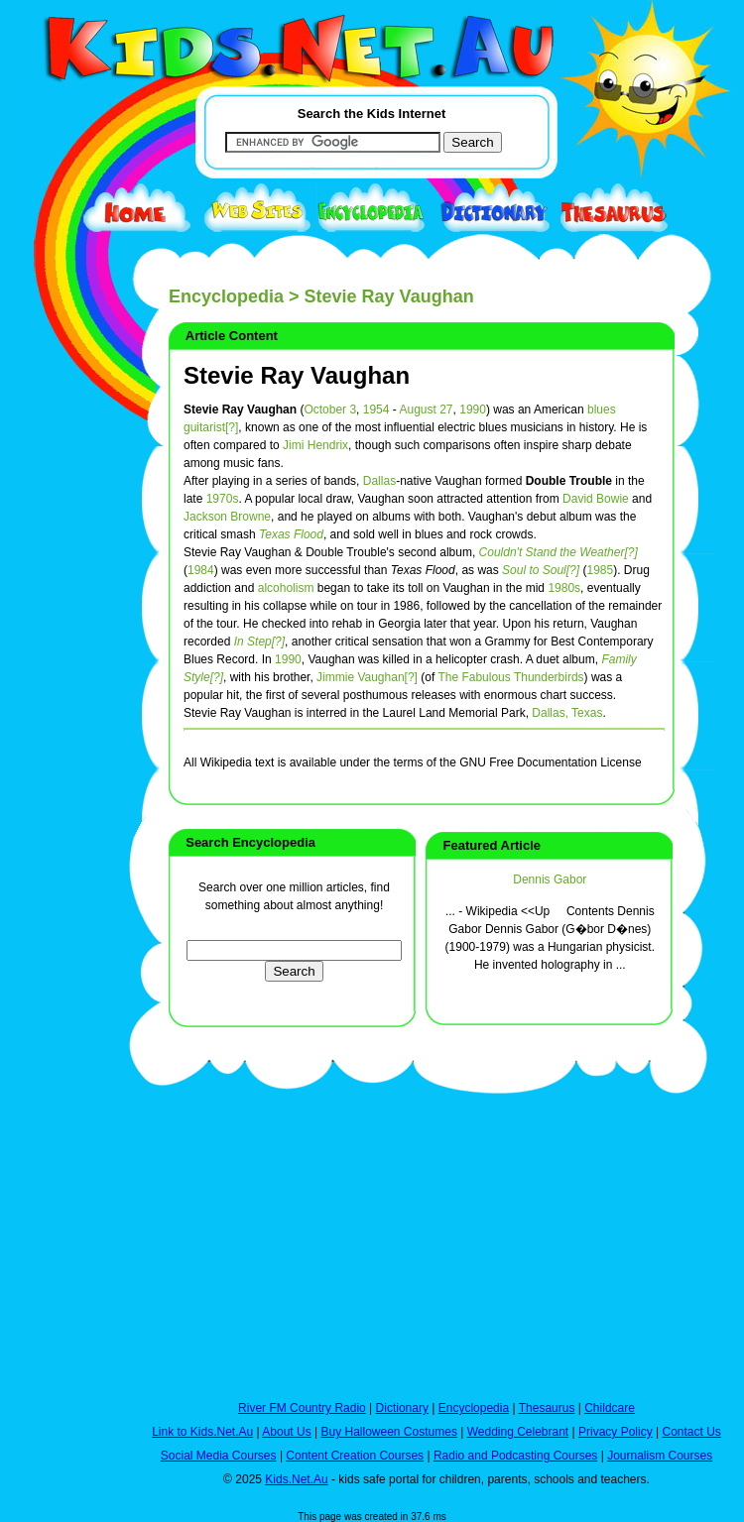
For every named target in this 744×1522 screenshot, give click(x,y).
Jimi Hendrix (315, 445)
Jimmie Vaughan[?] (367, 677)
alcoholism (286, 588)
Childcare (609, 1408)
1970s (222, 499)
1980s (564, 588)
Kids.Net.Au (296, 1479)
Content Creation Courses (355, 1456)
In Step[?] (259, 641)
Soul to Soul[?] (540, 570)
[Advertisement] (59, 725)
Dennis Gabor (549, 879)
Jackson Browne (227, 517)
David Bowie (595, 499)
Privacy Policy (615, 1432)
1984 (200, 570)
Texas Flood (291, 534)
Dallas (379, 481)
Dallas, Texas (567, 713)
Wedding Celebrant (518, 1432)
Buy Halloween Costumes (388, 1432)
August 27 (425, 409)
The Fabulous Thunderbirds (510, 677)
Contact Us (691, 1432)
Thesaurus (547, 1408)
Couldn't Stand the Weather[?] (558, 552)
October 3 (330, 409)
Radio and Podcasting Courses (515, 1456)
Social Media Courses (219, 1456)
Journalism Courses (659, 1456)
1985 (599, 570)
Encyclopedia (226, 296)
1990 (472, 409)
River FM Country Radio (302, 1408)
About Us (286, 1432)
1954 (376, 409)
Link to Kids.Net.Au (202, 1432)
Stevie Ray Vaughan (297, 375)
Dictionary (402, 1408)
